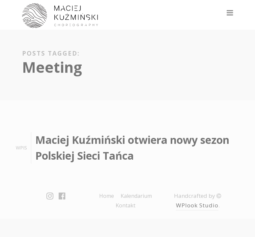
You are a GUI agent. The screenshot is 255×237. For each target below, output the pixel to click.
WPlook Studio (197, 205)
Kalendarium (136, 195)
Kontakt (125, 205)
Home (106, 195)
